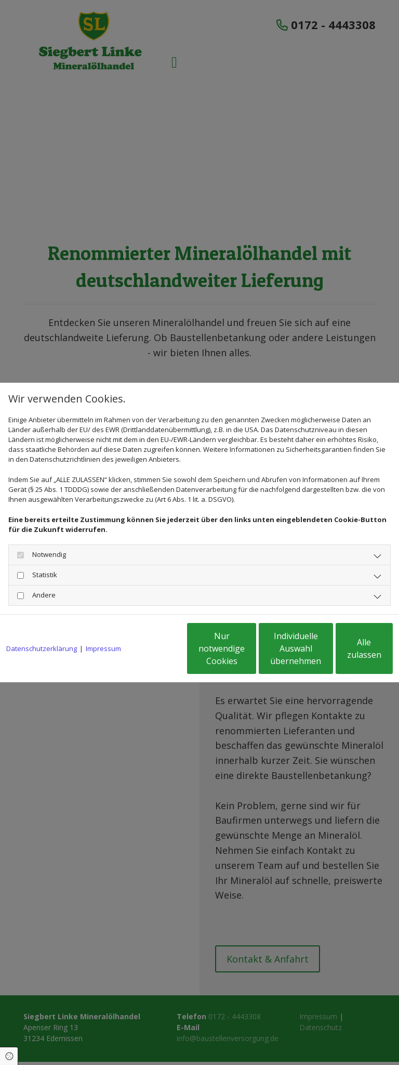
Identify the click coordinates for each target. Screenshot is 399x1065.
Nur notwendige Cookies (147, 654)
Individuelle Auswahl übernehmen (246, 653)
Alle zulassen (345, 653)
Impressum (103, 622)
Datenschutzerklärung (41, 622)
